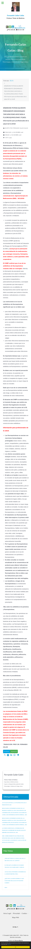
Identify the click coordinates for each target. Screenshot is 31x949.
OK (15, 947)
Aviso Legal (7, 913)
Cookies (24, 913)
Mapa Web (15, 917)
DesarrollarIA (19, 940)
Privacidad (16, 913)
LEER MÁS (9, 944)
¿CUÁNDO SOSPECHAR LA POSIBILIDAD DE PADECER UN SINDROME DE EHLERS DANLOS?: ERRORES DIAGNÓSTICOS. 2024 (14, 830)
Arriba (15, 927)
